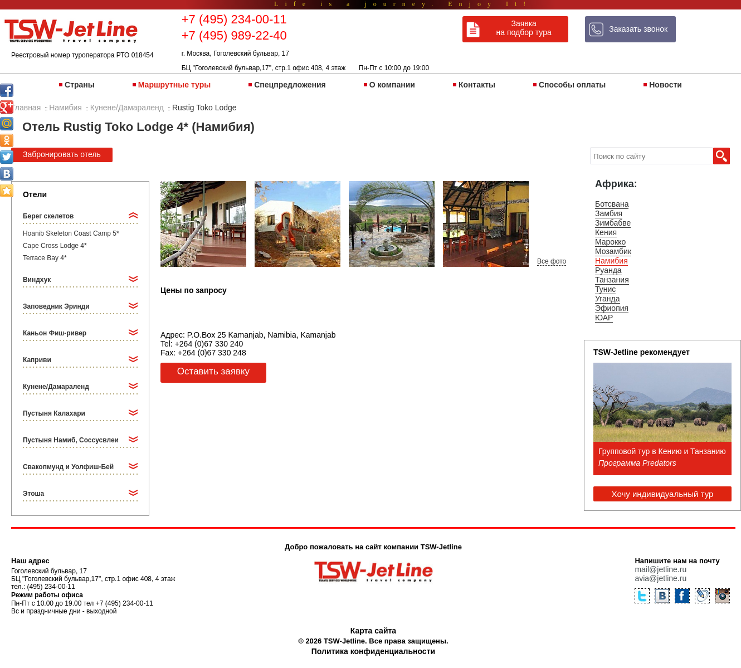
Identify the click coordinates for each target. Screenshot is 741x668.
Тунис (605, 289)
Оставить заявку (213, 371)
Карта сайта (373, 630)
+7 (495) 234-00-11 (234, 19)
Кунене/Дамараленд (56, 387)
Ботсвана (612, 203)
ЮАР (604, 317)
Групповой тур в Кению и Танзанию (662, 451)
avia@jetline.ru (660, 578)
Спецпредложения (289, 84)
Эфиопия (611, 308)
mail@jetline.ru (660, 569)
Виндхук (37, 280)
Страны (80, 84)
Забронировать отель (62, 154)
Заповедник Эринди (56, 306)
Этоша (33, 494)
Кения (606, 232)
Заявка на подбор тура (524, 28)
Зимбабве (613, 222)
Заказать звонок (638, 29)
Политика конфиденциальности (373, 651)
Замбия (608, 213)
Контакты (477, 84)
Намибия (611, 260)
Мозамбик (613, 251)
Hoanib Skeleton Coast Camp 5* (71, 233)
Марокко (610, 241)
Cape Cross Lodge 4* (55, 246)
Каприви (37, 360)
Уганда (607, 298)
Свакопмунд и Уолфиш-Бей (68, 467)
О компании (392, 84)
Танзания (612, 279)
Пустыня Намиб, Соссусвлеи (71, 440)
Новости (665, 84)
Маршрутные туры (174, 84)
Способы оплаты (572, 84)
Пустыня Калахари (54, 413)
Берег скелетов (48, 216)
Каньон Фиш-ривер (54, 333)
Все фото (551, 261)
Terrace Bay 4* (45, 258)
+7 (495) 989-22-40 (234, 35)
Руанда (608, 270)
